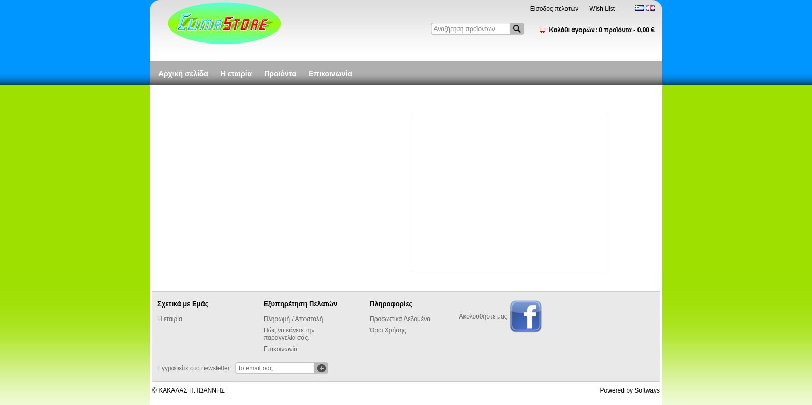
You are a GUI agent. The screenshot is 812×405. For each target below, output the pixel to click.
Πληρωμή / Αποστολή (293, 319)
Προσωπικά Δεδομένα (400, 319)
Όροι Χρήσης (388, 330)
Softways (647, 390)
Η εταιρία (236, 73)
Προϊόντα (280, 73)
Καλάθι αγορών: (602, 30)
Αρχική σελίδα (183, 73)
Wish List (602, 8)
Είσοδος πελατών (554, 8)
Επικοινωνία (330, 73)
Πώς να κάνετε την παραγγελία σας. (289, 334)
